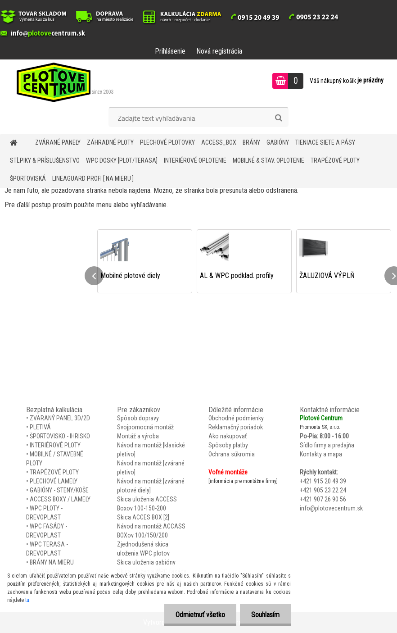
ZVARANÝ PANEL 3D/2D (60, 418)
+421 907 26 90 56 (323, 499)
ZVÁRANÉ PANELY (58, 142)
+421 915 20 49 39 (323, 481)
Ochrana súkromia (231, 454)
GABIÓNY (277, 142)
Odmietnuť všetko (200, 614)
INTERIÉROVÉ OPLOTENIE (195, 160)
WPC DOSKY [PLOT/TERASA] (122, 160)
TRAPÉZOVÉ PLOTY (335, 160)
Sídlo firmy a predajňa (327, 445)
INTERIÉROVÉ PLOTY (55, 445)
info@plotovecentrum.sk (331, 508)
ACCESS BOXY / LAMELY (60, 499)
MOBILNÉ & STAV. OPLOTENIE (268, 160)
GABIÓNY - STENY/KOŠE (59, 490)
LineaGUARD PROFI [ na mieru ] (93, 178)
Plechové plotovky (167, 142)
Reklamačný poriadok (235, 427)
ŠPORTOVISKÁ (28, 178)
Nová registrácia (219, 51)
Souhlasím (265, 614)
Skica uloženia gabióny (146, 562)
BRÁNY (251, 142)
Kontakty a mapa (321, 454)
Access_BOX (218, 142)
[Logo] (62, 82)
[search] (278, 118)
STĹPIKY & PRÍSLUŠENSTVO (45, 160)
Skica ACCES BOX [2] (143, 517)
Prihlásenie (170, 51)
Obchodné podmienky (236, 418)
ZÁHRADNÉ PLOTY (110, 142)
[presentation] (94, 275)
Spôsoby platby (228, 445)
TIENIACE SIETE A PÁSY (325, 142)
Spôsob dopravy (138, 418)
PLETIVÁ (40, 427)
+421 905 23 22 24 (323, 490)
